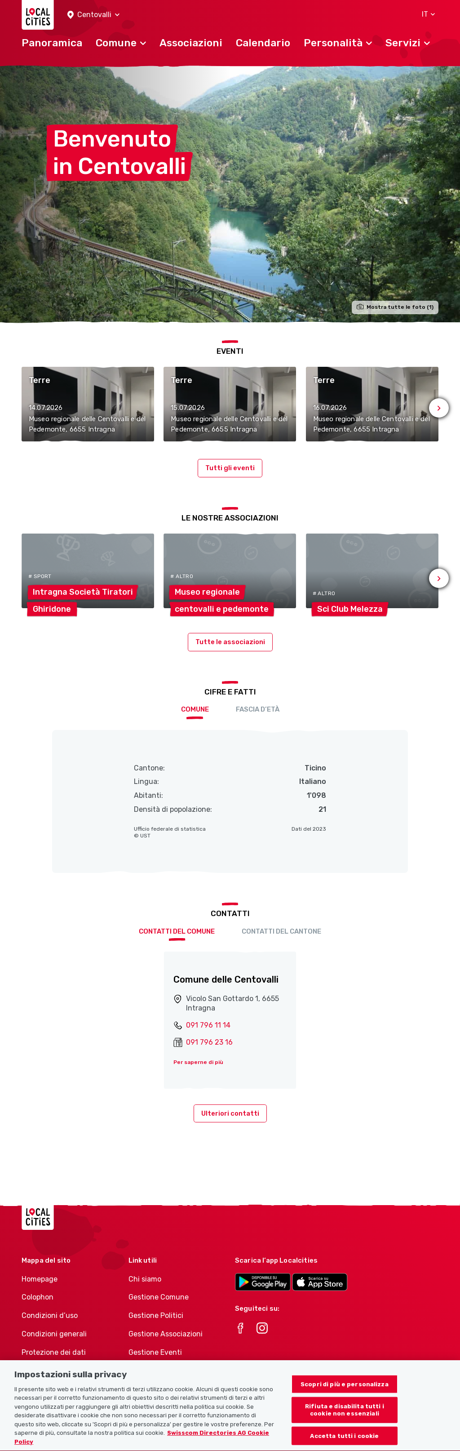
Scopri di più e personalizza (345, 1395)
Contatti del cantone (281, 931)
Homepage (40, 1279)
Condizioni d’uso (50, 1315)
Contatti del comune (177, 931)
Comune (195, 709)
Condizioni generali (54, 1334)
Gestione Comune (158, 1297)
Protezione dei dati (54, 1352)
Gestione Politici (155, 1315)
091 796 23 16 (209, 1042)
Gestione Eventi (155, 1352)
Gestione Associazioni (165, 1334)
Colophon (37, 1297)
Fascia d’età (257, 709)
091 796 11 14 (208, 1025)
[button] (93, 15)
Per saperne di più (198, 1062)
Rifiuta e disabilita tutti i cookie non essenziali (344, 1421)
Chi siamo (144, 1279)
